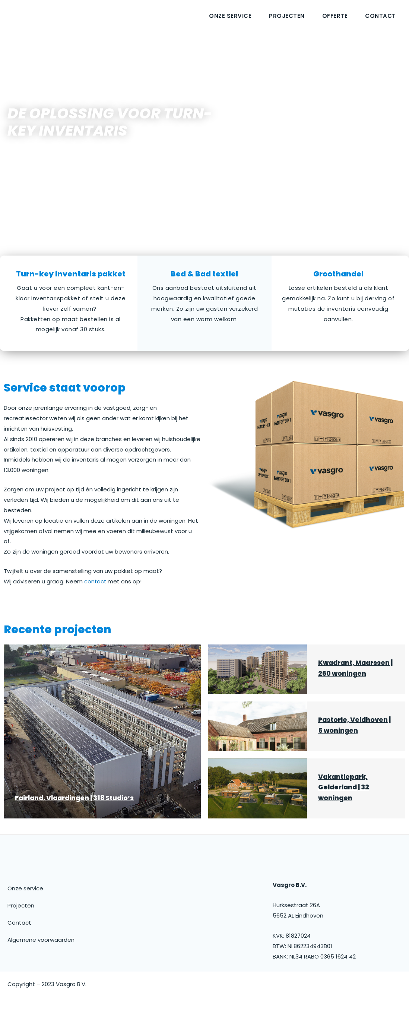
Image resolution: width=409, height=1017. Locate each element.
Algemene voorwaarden (40, 950)
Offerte (335, 16)
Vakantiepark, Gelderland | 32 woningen (345, 797)
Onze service (230, 16)
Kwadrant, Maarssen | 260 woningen (344, 673)
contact (95, 581)
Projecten (287, 16)
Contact (380, 16)
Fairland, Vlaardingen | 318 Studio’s (78, 808)
